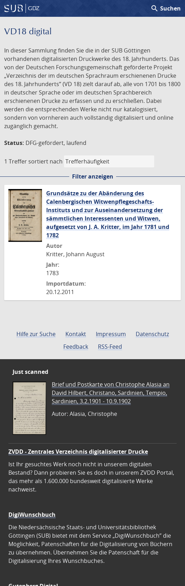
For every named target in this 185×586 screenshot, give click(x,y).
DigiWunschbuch (32, 514)
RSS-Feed (110, 346)
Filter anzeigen (92, 176)
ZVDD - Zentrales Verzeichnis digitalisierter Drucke (78, 451)
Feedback (75, 346)
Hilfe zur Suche (36, 334)
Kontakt (75, 334)
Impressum (111, 334)
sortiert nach (45, 161)
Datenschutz (152, 334)
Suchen (165, 8)
